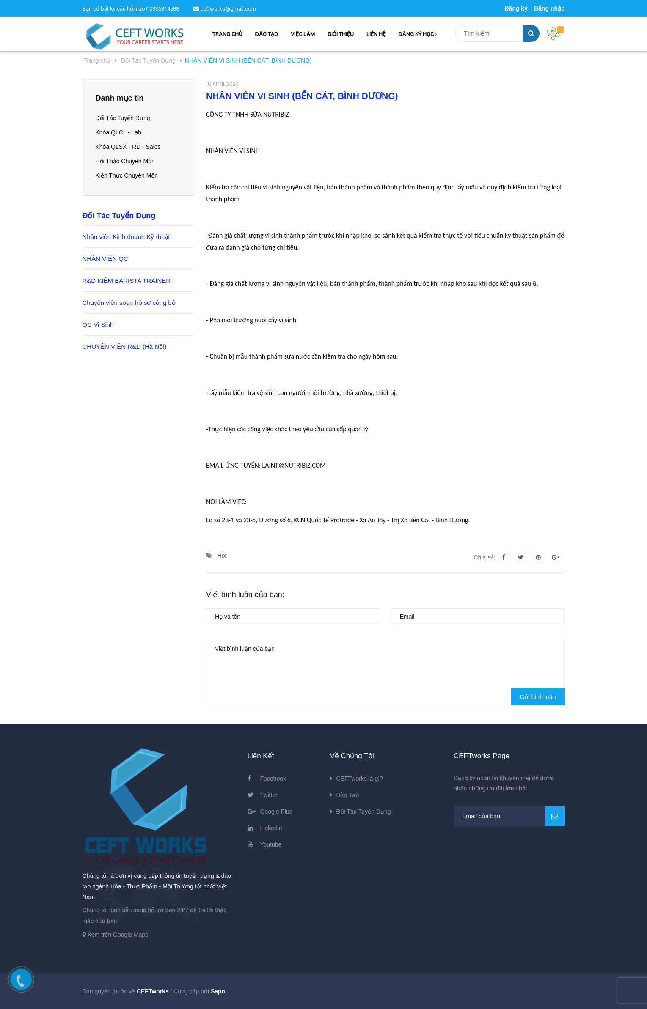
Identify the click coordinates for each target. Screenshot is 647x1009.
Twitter (269, 795)
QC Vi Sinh (98, 324)
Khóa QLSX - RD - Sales (128, 146)
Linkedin (271, 828)
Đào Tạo (347, 795)
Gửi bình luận (538, 697)
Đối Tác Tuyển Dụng (123, 118)
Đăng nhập (549, 8)
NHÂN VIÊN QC (105, 258)
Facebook (273, 778)
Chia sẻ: (485, 557)
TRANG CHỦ (227, 34)
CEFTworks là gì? (359, 778)
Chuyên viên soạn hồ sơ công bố (129, 302)
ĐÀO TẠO (266, 34)
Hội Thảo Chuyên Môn (125, 161)
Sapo (218, 991)
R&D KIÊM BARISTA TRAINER (127, 280)
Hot (222, 555)
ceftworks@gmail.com (224, 8)
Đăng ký (515, 8)
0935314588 (164, 8)
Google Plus (276, 811)
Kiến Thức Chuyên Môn (127, 175)
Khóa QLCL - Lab (118, 132)
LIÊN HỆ (375, 34)
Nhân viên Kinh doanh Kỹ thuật (126, 236)
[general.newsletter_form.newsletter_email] (509, 816)
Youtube (271, 844)
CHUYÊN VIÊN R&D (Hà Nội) (125, 346)
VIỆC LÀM (302, 34)
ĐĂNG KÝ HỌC (417, 34)
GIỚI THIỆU (341, 34)
